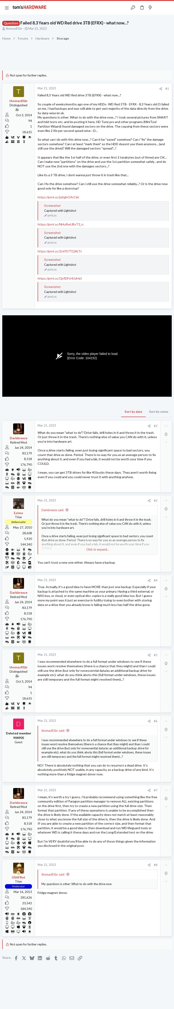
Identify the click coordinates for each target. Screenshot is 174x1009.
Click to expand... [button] (97, 549)
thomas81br (14, 28)
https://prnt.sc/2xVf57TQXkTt (60, 251)
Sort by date (133, 411)
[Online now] (19, 873)
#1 (167, 88)
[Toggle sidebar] (159, 8)
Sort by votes (158, 411)
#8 (155, 865)
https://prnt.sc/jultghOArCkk (58, 197)
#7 (155, 790)
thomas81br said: (53, 730)
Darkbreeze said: (52, 510)
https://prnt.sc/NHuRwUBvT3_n (60, 224)
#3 (155, 500)
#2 (155, 426)
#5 (155, 655)
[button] (6, 8)
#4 (155, 580)
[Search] (168, 8)
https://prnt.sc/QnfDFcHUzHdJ (60, 278)
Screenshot (52, 205)
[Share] (161, 89)
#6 (155, 721)
